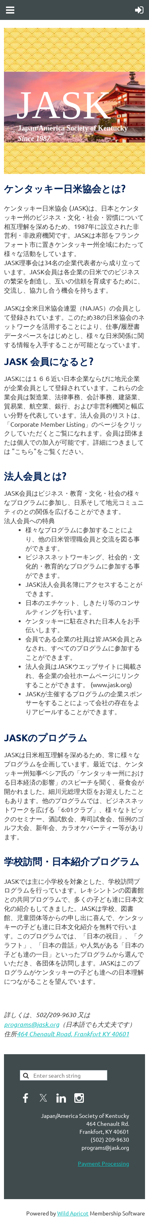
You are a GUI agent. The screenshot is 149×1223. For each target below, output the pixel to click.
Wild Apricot (73, 1213)
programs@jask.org (31, 1024)
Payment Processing (103, 1163)
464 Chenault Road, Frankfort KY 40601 (73, 1034)
